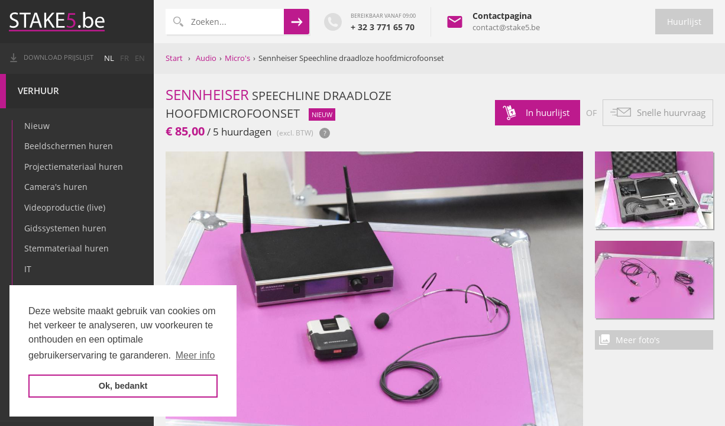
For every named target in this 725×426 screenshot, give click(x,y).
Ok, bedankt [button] (123, 385)
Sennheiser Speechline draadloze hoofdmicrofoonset (351, 58)
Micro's (237, 58)
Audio (206, 58)
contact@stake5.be (506, 27)
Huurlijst (684, 21)
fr (124, 58)
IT (27, 269)
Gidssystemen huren (65, 228)
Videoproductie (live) (64, 207)
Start (174, 58)
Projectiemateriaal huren (73, 166)
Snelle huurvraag (671, 112)
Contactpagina (502, 15)
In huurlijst (547, 112)
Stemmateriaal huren (66, 248)
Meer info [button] (195, 355)
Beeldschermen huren (68, 145)
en (140, 58)
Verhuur (38, 91)
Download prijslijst (58, 57)
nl (109, 58)
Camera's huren (56, 186)
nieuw (322, 114)
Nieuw (37, 125)
